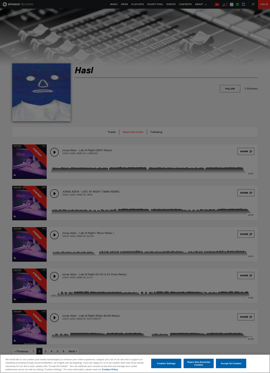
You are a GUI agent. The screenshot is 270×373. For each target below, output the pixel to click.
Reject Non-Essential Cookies (198, 363)
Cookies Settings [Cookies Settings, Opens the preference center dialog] (166, 363)
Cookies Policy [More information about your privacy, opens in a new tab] (110, 369)
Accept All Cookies (231, 363)
